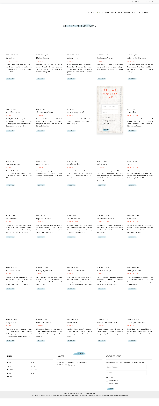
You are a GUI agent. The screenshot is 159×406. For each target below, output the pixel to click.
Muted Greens (42, 58)
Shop (32, 373)
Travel (16, 61)
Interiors (9, 61)
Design (9, 373)
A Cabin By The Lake (136, 58)
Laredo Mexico (73, 218)
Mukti (130, 164)
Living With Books (136, 322)
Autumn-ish (72, 58)
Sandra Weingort (105, 270)
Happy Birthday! (13, 164)
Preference (105, 117)
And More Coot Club (106, 218)
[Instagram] (60, 365)
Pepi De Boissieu (43, 218)
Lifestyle (10, 377)
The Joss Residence (44, 112)
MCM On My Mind (75, 112)
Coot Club (131, 218)
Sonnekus (10, 58)
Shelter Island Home (76, 270)
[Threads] (68, 365)
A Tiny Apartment (44, 270)
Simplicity (11, 322)
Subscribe (146, 12)
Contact (33, 366)
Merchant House (44, 322)
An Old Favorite (13, 112)
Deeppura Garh (134, 270)
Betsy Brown (11, 218)
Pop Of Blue (72, 322)
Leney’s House (43, 164)
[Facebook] (57, 365)
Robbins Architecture (107, 322)
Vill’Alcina (102, 164)
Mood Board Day (74, 164)
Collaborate (35, 369)
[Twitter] (74, 365)
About (33, 362)
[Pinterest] (63, 365)
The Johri (131, 112)
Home (9, 362)
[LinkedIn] (71, 365)
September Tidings (105, 58)
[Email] (65, 365)
